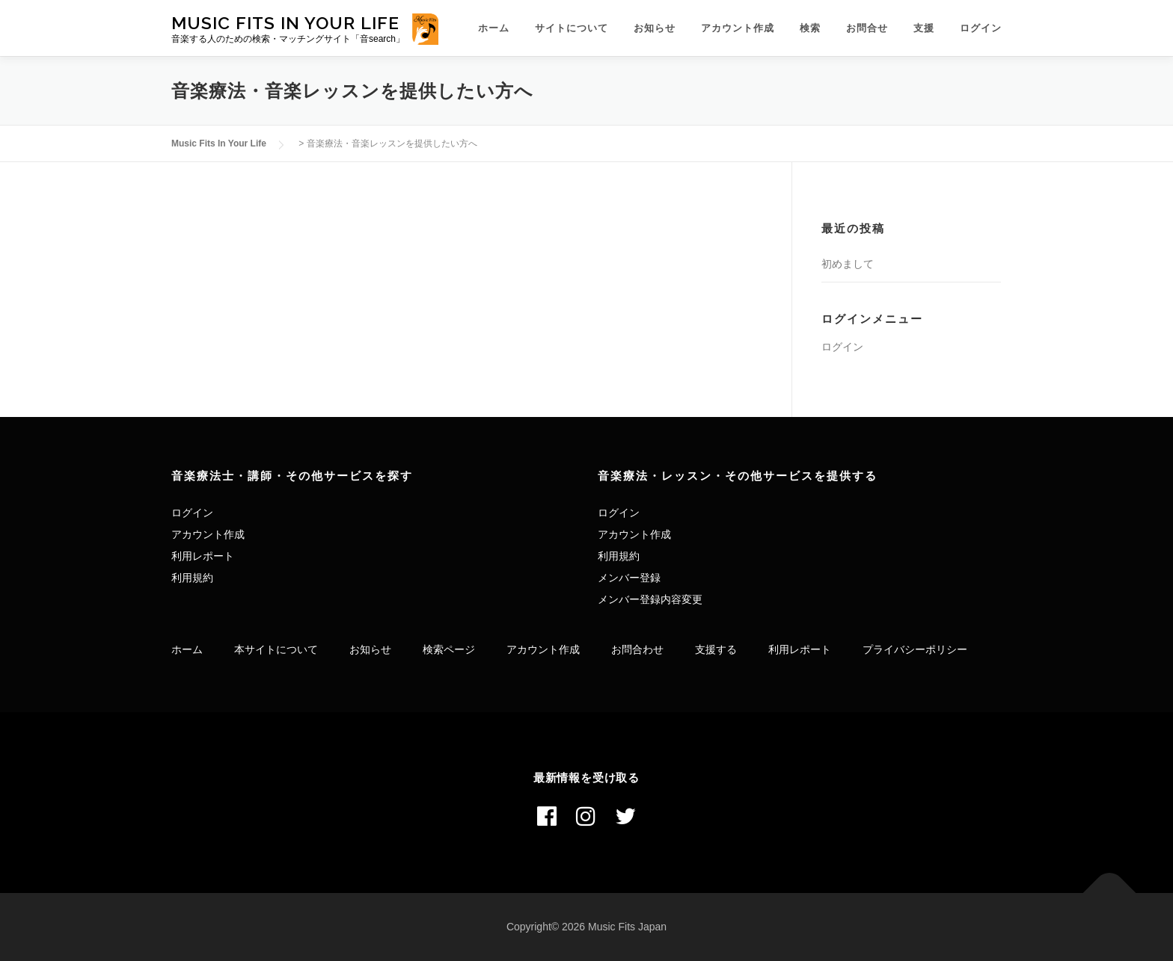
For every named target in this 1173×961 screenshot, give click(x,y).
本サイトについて (276, 649)
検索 (810, 28)
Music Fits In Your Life (285, 22)
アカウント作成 (737, 28)
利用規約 (192, 578)
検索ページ (449, 649)
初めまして (847, 264)
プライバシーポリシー (915, 649)
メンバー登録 (629, 578)
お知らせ (655, 28)
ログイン (981, 28)
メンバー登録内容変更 (650, 599)
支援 (923, 28)
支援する (716, 649)
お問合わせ (637, 649)
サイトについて (571, 28)
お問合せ (867, 28)
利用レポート (202, 556)
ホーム (493, 28)
